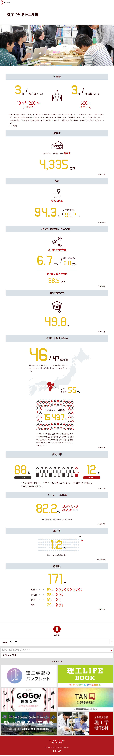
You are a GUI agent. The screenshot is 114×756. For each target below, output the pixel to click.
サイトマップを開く (10, 657)
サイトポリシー (62, 742)
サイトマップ (52, 742)
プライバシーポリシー (57, 744)
